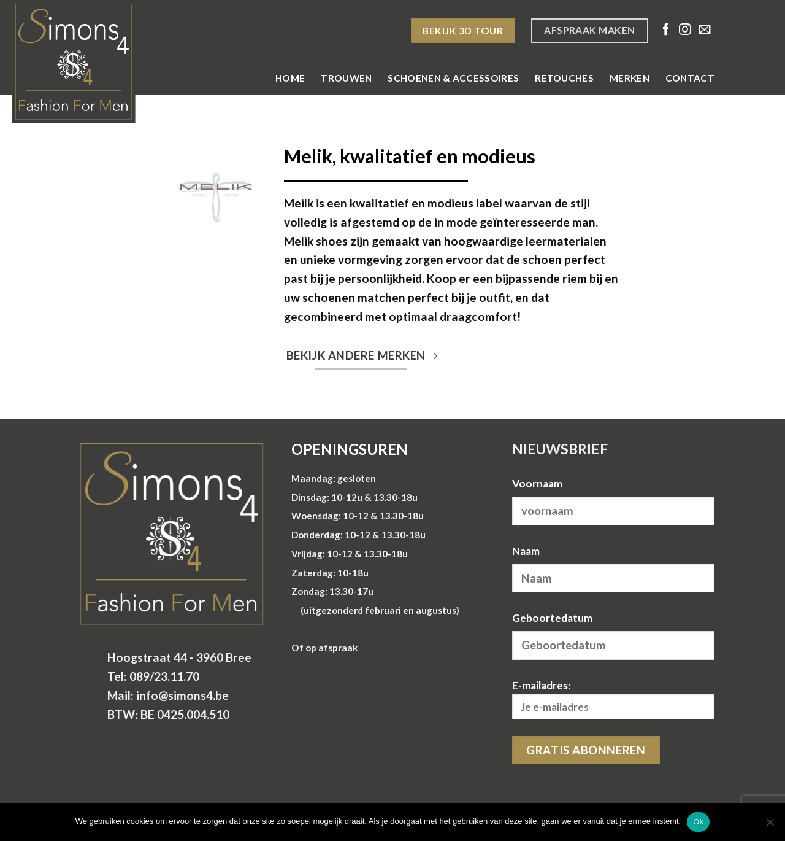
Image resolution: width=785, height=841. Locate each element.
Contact (689, 77)
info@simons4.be (182, 695)
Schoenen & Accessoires (453, 77)
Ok (698, 821)
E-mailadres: (613, 699)
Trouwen (346, 77)
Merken (629, 77)
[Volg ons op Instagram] (685, 30)
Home (290, 77)
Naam (526, 551)
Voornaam (537, 483)
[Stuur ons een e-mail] (705, 30)
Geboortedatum (552, 617)
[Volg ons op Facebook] (666, 30)
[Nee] (770, 825)
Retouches (564, 77)
